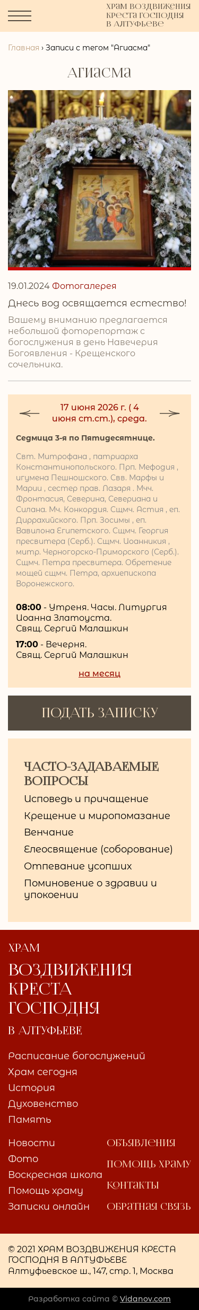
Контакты (133, 1186)
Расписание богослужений (76, 1056)
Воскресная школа (55, 1175)
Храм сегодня (42, 1072)
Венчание (49, 832)
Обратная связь (149, 1207)
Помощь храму (45, 1191)
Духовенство (43, 1104)
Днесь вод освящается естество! (97, 303)
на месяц (99, 674)
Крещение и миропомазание (97, 816)
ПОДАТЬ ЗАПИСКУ (99, 712)
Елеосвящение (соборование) (98, 849)
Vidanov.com (145, 1299)
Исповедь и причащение (86, 799)
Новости (31, 1143)
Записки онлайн (49, 1207)
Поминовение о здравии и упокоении (90, 889)
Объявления (141, 1143)
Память (29, 1120)
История (31, 1088)
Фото (23, 1159)
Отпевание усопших (78, 866)
